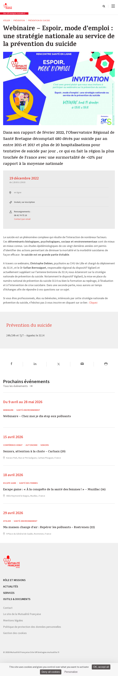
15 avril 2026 (13, 436)
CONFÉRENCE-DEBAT (13, 445)
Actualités (10, 586)
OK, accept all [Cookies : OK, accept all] (101, 667)
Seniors (44, 445)
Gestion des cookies (15, 633)
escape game (9, 483)
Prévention (19, 20)
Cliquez (93, 302)
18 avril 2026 (13, 474)
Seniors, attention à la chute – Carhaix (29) (34, 452)
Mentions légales (13, 620)
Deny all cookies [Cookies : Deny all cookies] (51, 672)
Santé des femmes (28, 483)
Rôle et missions (14, 580)
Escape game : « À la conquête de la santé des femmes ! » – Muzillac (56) (54, 490)
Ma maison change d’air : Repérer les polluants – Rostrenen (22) (49, 527)
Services (9, 593)
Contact (7, 608)
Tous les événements (17, 386)
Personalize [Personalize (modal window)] (71, 672)
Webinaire (8, 410)
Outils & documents (16, 599)
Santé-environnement (28, 410)
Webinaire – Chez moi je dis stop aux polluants (37, 417)
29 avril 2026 (13, 512)
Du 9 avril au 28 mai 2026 (22, 401)
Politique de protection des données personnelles (32, 627)
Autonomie (31, 445)
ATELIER (6, 20)
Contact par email (22, 219)
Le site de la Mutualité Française (22, 614)
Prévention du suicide (39, 20)
